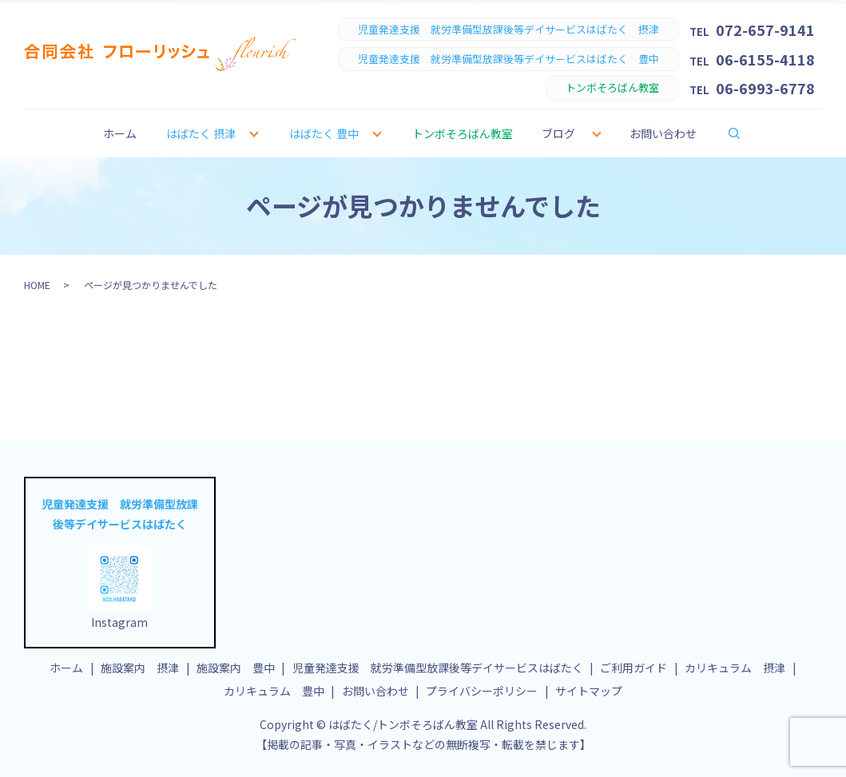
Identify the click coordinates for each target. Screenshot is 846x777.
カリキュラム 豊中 (274, 691)
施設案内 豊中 (236, 668)
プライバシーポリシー (482, 691)
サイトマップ (588, 691)
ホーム (120, 133)
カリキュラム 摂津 (735, 668)
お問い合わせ (663, 133)
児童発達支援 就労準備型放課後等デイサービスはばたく (437, 668)
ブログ (558, 133)
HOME (37, 284)
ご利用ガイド (633, 668)
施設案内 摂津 (140, 668)
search (744, 133)
